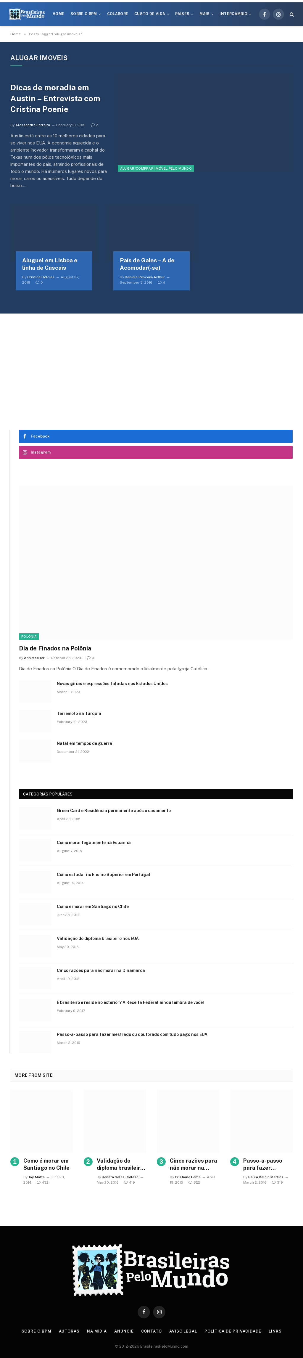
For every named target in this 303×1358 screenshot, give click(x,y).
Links (275, 1331)
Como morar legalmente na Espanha (94, 842)
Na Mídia (97, 1331)
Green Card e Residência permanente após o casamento (114, 810)
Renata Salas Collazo (120, 1177)
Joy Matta (36, 1177)
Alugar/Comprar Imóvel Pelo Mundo (156, 168)
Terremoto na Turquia (79, 713)
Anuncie (123, 1331)
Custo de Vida (149, 14)
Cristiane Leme (188, 1177)
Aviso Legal (183, 1331)
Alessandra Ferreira (32, 125)
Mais (204, 14)
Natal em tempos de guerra (84, 743)
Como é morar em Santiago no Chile (93, 906)
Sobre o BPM (83, 14)
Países (182, 14)
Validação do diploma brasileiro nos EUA (98, 938)
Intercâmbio (233, 14)
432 (43, 1182)
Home (58, 14)
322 (194, 1182)
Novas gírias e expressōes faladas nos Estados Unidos (112, 683)
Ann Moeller (34, 658)
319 (277, 1182)
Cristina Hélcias (40, 277)
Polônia (29, 636)
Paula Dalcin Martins (265, 1177)
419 (129, 1182)
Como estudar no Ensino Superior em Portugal (103, 874)
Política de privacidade (232, 1331)
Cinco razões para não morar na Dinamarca (101, 970)
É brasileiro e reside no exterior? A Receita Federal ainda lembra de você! (130, 1002)
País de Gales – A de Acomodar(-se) (147, 264)
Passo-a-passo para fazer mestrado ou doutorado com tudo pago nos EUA (132, 1034)
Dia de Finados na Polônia (55, 648)
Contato (151, 1331)
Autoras (69, 1331)
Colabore (117, 14)
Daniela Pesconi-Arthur (145, 277)
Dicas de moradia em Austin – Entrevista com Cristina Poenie (55, 98)
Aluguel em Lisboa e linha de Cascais (50, 264)
